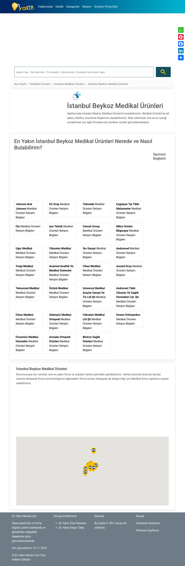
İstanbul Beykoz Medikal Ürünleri (108, 84)
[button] (85, 473)
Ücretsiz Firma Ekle (105, 6)
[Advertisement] (92, 40)
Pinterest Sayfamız (147, 530)
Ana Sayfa (20, 84)
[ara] (83, 72)
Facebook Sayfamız (148, 523)
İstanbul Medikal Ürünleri (69, 84)
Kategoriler (73, 6)
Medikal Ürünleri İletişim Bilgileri (26, 211)
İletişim (86, 6)
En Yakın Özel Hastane (72, 523)
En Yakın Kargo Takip (71, 527)
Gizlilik (59, 6)
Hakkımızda (45, 6)
